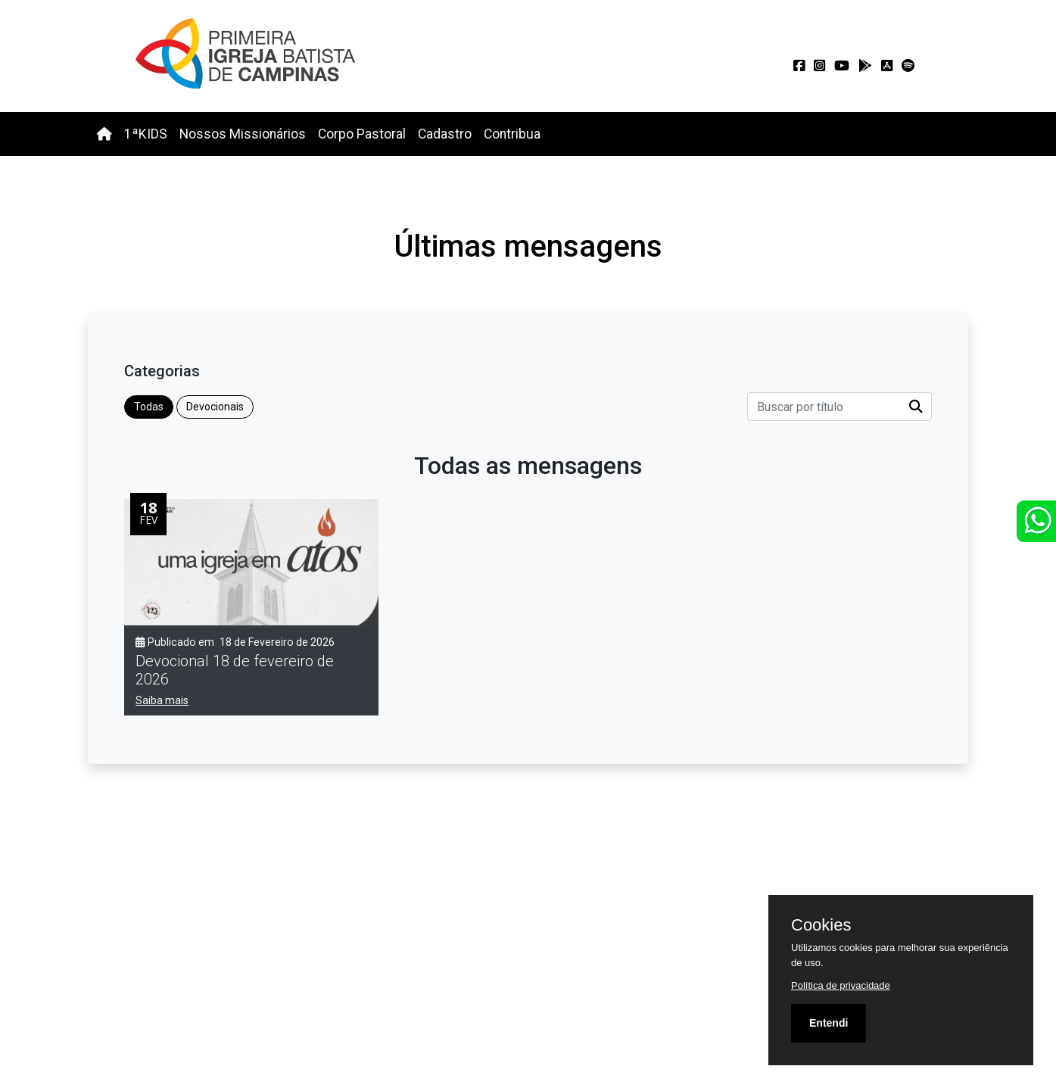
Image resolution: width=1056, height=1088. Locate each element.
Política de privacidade (840, 985)
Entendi (828, 1023)
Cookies (821, 925)
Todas (149, 407)
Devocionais (215, 407)
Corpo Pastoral (362, 134)
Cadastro (445, 134)
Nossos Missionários (242, 134)
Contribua (512, 134)
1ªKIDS (145, 134)
